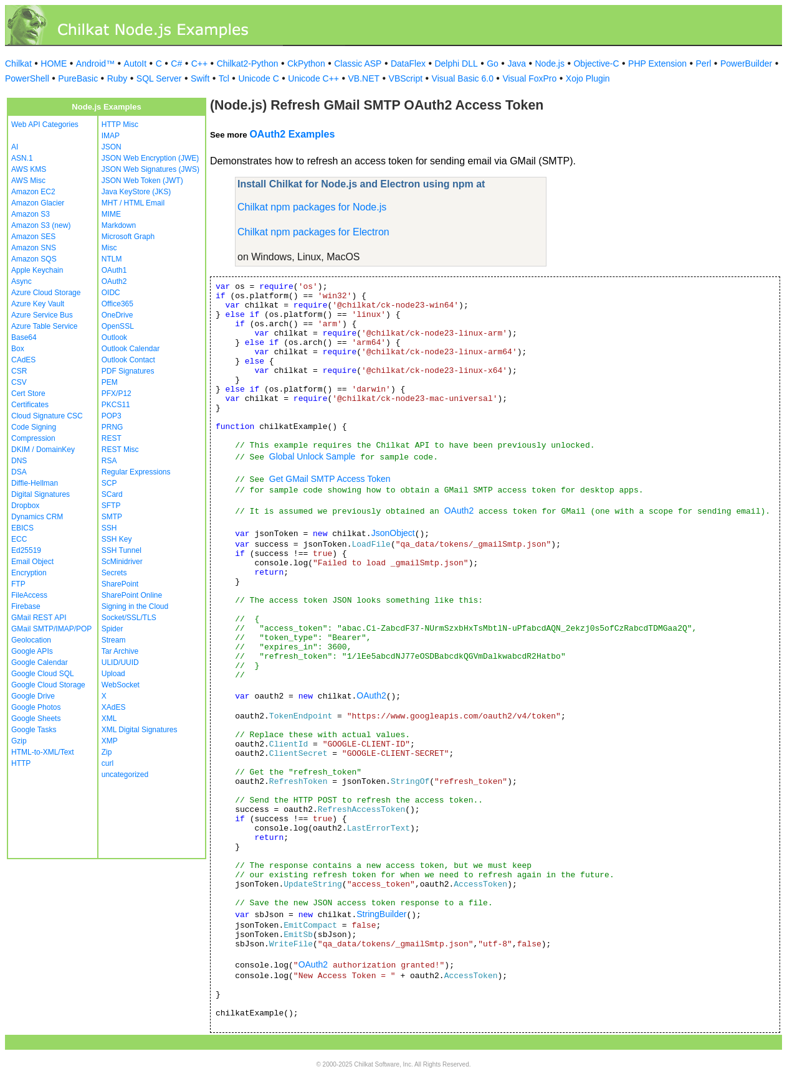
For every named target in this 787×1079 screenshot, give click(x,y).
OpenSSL (118, 326)
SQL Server (159, 78)
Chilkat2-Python (248, 63)
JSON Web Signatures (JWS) (150, 169)
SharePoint (120, 584)
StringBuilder (381, 914)
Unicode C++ (313, 78)
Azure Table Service (44, 326)
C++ (199, 63)
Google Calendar (39, 662)
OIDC (111, 292)
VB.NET (364, 78)
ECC (19, 539)
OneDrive (117, 315)
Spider (112, 628)
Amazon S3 (30, 214)
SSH (109, 528)
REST (112, 438)
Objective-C (596, 63)
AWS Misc (28, 180)
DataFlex (408, 63)
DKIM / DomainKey (43, 449)
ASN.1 (22, 158)
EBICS (22, 528)
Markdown (119, 225)
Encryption (29, 572)
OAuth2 (114, 281)
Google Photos (35, 707)
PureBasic (78, 78)
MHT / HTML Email (133, 203)
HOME (54, 63)
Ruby (117, 78)
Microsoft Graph (128, 236)
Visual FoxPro (529, 78)
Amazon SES (33, 236)
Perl (704, 63)
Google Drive (33, 696)
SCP (109, 483)
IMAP (111, 135)
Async (21, 281)
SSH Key (117, 539)
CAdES (23, 360)
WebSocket (121, 685)
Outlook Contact (128, 360)
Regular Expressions (136, 472)
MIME (111, 214)
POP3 (112, 416)
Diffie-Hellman (34, 483)
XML (109, 718)
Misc (109, 247)
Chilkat (18, 63)
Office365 (117, 303)
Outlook (114, 337)
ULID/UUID (120, 662)
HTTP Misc (120, 124)
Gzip (19, 741)
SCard (112, 494)
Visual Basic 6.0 (463, 78)
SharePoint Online (132, 595)
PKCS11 (116, 404)
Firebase (26, 606)
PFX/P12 (116, 393)
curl (107, 763)
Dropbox (25, 505)
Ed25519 (26, 550)
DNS (19, 460)
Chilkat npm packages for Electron (313, 232)
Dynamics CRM (37, 516)
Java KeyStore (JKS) (136, 191)
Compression (33, 438)
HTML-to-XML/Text (42, 752)
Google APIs (32, 651)
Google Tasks (34, 729)
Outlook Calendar (131, 348)
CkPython (306, 63)
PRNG (112, 427)
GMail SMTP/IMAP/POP (51, 628)
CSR (19, 371)
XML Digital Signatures (140, 729)
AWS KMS (28, 169)
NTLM (112, 259)
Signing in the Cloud (135, 606)
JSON (112, 147)
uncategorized (125, 774)
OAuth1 (114, 270)
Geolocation (31, 640)
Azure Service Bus (42, 315)
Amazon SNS (33, 247)
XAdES (114, 707)
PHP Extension (657, 63)
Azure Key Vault (37, 303)
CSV (19, 382)
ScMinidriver (122, 561)
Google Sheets (35, 718)
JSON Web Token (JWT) (142, 180)
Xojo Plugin (588, 78)
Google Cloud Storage (48, 685)
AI (14, 147)
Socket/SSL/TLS (129, 617)
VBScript (405, 78)
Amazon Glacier (37, 203)
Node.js (550, 63)
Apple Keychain (37, 270)
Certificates (30, 404)
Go (492, 63)
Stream (114, 640)
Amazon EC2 (33, 191)
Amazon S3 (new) (40, 225)
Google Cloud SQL (42, 673)
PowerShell (27, 78)
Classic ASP (357, 63)
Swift (200, 78)
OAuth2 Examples (292, 134)
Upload (113, 673)
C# (176, 63)
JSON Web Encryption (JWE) (150, 158)
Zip (107, 752)
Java (516, 63)
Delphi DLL (455, 63)
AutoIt (135, 63)
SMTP (112, 516)
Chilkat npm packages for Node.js (311, 207)
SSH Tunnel (121, 550)
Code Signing (33, 427)
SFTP (111, 505)
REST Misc (120, 449)
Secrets (114, 572)
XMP (110, 741)
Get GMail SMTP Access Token (330, 479)
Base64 (24, 337)
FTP (18, 584)
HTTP (21, 763)
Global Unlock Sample (312, 456)
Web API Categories (45, 124)
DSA (19, 472)
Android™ (95, 63)
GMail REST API (38, 617)
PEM (110, 382)
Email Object (32, 561)
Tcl (224, 78)
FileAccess (29, 595)
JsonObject (393, 533)
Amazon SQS (34, 259)
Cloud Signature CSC (47, 416)
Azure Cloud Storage (45, 292)
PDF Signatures (128, 371)
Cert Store (28, 393)
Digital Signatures (40, 494)
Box (17, 348)
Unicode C (258, 78)
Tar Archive (120, 651)
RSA (109, 460)
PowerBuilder (746, 63)
